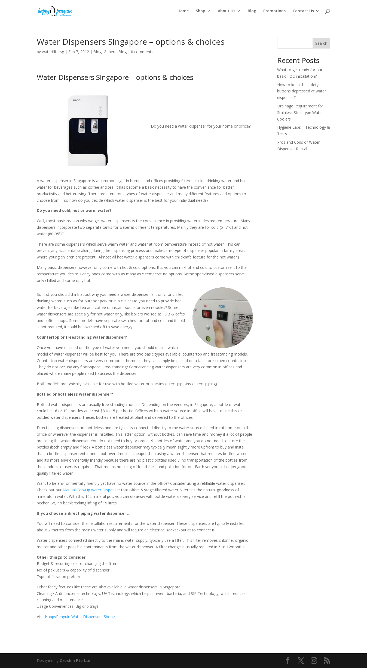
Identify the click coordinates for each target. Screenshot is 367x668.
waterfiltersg (53, 51)
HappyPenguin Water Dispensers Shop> (80, 616)
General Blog (115, 51)
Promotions (274, 11)
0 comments (142, 51)
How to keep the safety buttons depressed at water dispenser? (301, 91)
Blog (252, 11)
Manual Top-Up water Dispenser (91, 489)
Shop (200, 11)
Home (183, 11)
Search (321, 43)
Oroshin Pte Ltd (75, 660)
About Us (226, 11)
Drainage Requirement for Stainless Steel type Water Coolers (300, 112)
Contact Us (303, 11)
